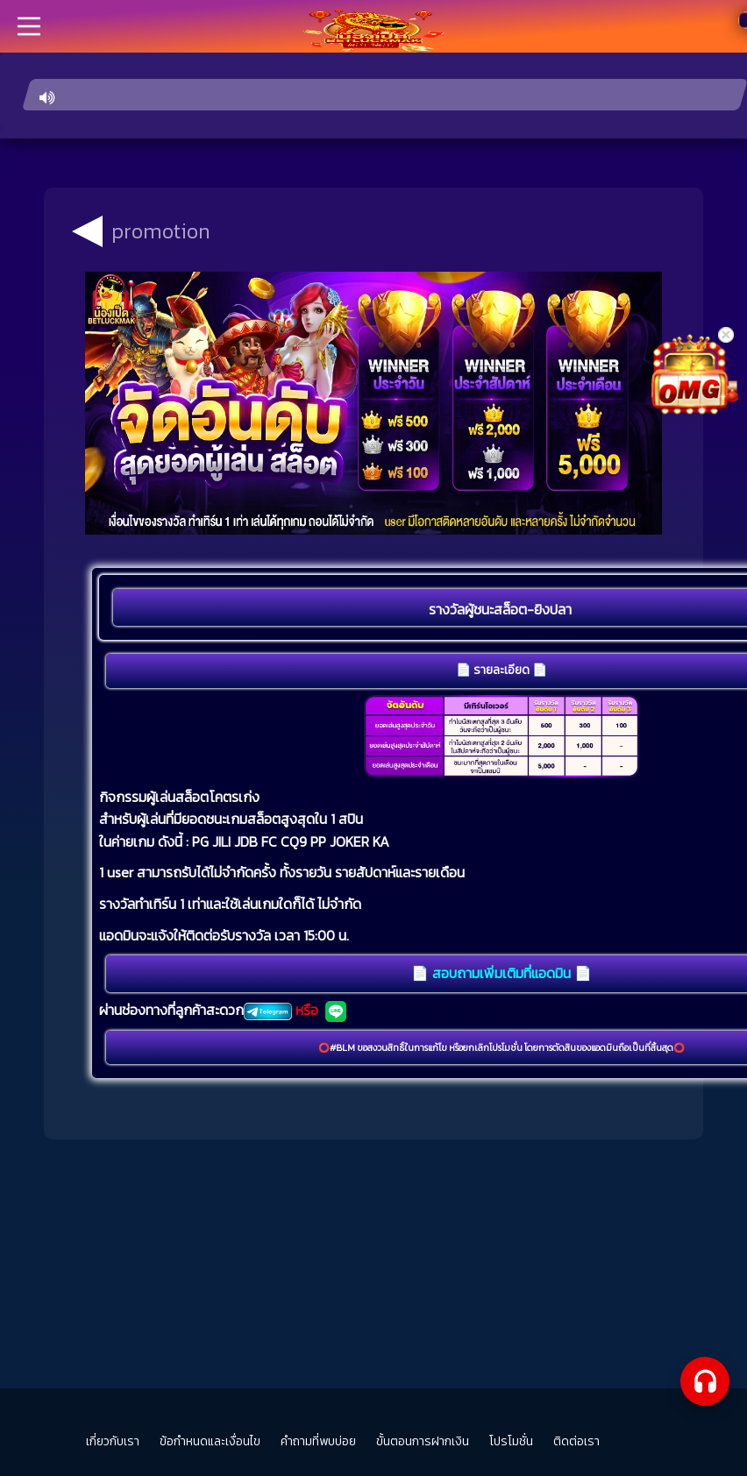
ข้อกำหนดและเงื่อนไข (210, 1441)
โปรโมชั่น (511, 1441)
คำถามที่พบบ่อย (318, 1441)
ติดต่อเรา (576, 1441)
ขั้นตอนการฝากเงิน (422, 1441)
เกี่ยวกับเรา (112, 1441)
